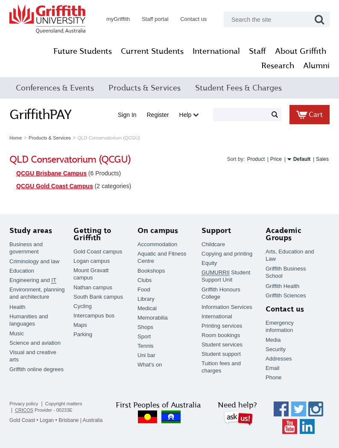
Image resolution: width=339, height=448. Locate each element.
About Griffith (300, 51)
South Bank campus (98, 297)
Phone (274, 377)
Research (277, 66)
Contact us (193, 19)
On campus (157, 230)
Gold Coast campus (97, 251)
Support (216, 230)
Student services (222, 344)
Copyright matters (63, 403)
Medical (147, 308)
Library (146, 299)
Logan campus (91, 261)
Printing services (222, 326)
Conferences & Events (55, 88)
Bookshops (151, 271)
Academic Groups (283, 234)
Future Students (82, 51)
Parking (82, 334)
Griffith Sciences (286, 295)
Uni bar (146, 355)
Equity (209, 263)
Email (273, 368)
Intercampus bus (93, 315)
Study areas (30, 230)
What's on (149, 364)
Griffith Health (282, 286)
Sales (322, 159)
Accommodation (157, 244)
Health (17, 307)
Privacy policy (23, 403)
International (216, 51)
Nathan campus (92, 287)
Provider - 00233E (44, 410)
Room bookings (221, 335)
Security (276, 349)
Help (189, 114)
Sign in (127, 114)
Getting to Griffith (92, 234)
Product (256, 159)
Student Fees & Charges (238, 88)
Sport (144, 336)
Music (16, 333)
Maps (80, 325)
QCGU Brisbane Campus (51, 173)
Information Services (227, 307)
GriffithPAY (40, 114)
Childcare (213, 244)
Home (15, 137)
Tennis (145, 346)
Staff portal (155, 19)
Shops (145, 327)
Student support (221, 354)
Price (276, 159)
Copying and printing (227, 253)
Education (21, 271)
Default (302, 159)
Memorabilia (152, 317)
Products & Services (144, 88)
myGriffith (118, 19)
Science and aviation (35, 343)
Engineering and (32, 280)
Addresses (279, 358)
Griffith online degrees (36, 369)
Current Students (152, 51)
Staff (257, 51)
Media (273, 340)
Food (143, 289)
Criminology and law (34, 261)
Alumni (316, 66)
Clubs (144, 280)
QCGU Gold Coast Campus (54, 186)
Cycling (82, 306)
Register (158, 114)
